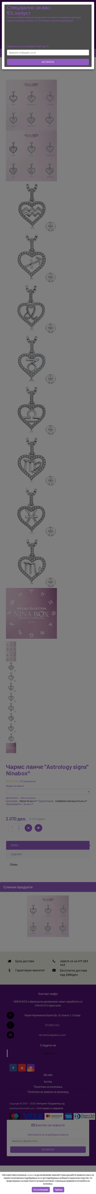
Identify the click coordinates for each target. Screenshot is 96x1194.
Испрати (48, 61)
